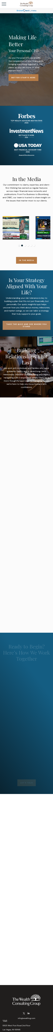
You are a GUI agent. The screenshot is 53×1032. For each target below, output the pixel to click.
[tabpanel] (26, 228)
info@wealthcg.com (26, 1018)
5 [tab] (31, 245)
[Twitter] (24, 1013)
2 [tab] (22, 245)
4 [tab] (28, 245)
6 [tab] (34, 245)
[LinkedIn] (28, 1013)
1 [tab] (19, 245)
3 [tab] (25, 245)
